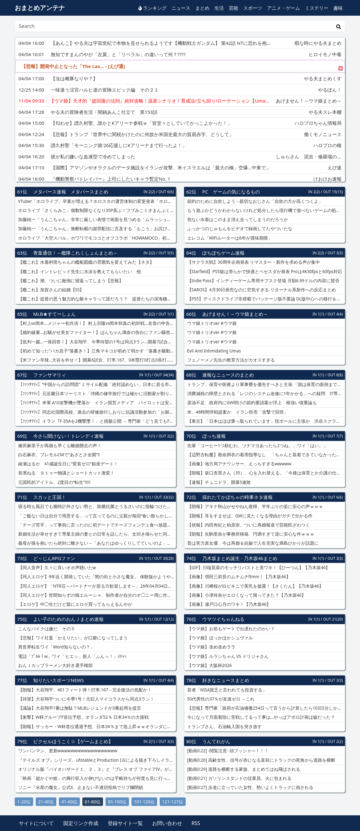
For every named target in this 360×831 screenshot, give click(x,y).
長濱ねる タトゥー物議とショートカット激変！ (66, 473)
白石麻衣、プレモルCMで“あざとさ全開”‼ (58, 455)
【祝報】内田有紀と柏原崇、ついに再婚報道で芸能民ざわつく (248, 525)
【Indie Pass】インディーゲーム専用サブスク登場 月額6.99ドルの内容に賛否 (262, 280)
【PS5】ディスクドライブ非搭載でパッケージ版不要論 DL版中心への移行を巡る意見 (265, 299)
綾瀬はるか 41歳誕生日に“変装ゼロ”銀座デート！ (67, 464)
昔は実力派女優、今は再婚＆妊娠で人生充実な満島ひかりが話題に (252, 543)
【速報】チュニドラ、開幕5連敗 (218, 482)
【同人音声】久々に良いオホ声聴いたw (56, 567)
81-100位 (117, 802)
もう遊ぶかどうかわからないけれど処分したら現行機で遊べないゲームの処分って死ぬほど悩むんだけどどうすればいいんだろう (265, 210)
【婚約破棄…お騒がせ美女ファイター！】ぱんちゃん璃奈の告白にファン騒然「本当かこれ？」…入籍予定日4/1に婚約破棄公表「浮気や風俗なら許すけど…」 (96, 332)
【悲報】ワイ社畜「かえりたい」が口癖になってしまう (72, 638)
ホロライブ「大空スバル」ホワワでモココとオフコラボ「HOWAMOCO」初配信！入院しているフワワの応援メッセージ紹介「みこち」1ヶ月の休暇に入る (96, 238)
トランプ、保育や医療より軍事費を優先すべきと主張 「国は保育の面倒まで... (263, 384)
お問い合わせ (167, 823)
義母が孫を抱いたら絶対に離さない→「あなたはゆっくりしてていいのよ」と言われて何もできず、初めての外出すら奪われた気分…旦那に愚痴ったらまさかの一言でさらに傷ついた (96, 543)
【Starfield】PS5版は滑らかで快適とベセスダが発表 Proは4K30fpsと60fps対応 (264, 271)
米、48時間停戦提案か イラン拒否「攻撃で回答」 (237, 412)
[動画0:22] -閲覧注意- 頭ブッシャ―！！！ (227, 751)
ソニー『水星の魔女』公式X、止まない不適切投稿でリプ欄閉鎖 (80, 787)
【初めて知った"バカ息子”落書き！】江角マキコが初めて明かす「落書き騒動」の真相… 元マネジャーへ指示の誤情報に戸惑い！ (96, 351)
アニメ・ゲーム (283, 8)
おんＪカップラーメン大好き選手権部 (55, 665)
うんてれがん (216, 741)
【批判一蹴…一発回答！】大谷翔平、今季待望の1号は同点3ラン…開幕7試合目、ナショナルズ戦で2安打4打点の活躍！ (96, 342)
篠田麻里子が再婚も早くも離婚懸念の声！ (59, 445)
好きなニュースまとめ (225, 680)
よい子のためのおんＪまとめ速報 (68, 619)
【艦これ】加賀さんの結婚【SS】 (50, 290)
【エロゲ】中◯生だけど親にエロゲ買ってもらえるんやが (74, 604)
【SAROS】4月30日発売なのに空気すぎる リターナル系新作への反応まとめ (261, 290)
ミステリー (316, 8)
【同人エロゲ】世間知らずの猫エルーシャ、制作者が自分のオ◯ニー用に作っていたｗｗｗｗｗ (96, 595)
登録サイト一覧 (125, 823)
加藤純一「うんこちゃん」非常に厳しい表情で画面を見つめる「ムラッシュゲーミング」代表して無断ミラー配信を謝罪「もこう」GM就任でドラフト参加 (96, 219)
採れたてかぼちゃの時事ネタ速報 (237, 497)
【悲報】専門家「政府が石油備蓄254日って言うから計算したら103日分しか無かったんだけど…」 (265, 708)
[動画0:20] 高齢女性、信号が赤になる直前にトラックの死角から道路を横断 (260, 760)
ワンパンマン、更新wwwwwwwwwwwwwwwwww (67, 751)
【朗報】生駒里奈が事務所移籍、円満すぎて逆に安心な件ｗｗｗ (250, 534)
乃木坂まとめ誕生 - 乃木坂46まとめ (239, 558)
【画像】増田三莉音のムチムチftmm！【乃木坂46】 (238, 577)
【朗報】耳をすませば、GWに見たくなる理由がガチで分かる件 (249, 516)
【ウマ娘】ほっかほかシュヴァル (219, 638)
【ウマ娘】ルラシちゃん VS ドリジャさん (227, 656)
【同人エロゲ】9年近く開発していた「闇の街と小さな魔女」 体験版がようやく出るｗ (96, 577)
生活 (219, 8)
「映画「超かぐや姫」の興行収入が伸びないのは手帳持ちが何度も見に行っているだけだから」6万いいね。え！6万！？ (96, 778)
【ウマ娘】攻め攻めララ (210, 647)
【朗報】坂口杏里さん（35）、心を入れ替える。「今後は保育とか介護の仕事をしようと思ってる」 (265, 473)
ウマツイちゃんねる (223, 619)
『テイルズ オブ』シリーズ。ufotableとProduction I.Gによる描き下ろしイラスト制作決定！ (96, 760)
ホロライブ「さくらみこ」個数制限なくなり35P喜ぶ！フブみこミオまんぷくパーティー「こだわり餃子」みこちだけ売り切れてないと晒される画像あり (96, 210)
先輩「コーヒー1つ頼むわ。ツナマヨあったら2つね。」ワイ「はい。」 (257, 445)
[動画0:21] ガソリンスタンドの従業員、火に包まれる (238, 778)
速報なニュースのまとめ (228, 375)
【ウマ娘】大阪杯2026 (209, 665)
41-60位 (69, 802)
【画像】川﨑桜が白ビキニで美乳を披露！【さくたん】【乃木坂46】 (254, 586)
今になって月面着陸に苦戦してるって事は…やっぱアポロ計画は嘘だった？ (260, 717)
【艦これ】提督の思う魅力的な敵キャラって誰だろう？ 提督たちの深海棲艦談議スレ (96, 299)
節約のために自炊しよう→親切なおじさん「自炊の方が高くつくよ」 (254, 201)
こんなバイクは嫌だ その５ (46, 629)
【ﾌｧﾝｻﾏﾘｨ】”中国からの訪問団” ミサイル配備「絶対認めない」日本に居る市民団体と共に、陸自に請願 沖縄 (96, 384)
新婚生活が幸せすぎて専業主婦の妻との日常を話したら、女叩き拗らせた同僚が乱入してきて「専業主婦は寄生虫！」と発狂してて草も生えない (96, 534)
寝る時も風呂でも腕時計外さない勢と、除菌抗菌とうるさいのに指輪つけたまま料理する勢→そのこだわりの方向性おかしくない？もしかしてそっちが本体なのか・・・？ (96, 506)
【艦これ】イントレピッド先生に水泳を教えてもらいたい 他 (79, 271)
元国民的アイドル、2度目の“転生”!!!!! (53, 482)
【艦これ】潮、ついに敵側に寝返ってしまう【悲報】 (70, 280)
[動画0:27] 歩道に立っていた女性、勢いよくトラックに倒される (249, 787)
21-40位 (46, 802)
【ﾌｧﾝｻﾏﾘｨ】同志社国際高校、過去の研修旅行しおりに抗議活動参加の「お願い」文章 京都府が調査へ (96, 412)
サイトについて (36, 823)
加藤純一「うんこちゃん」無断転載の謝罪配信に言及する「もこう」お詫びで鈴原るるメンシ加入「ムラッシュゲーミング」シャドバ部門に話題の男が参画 (96, 228)
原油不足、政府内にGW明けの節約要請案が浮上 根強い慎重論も (251, 402)
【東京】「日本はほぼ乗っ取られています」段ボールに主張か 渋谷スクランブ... (265, 421)
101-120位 (144, 802)
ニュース (181, 8)
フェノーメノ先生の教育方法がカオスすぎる (230, 360)
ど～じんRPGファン (54, 558)
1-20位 (24, 802)
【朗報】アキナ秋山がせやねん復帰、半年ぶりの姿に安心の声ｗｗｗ (254, 506)
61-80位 (93, 802)
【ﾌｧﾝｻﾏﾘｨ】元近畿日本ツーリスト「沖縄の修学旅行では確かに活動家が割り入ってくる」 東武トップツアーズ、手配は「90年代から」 (96, 393)
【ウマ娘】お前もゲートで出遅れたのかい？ (230, 629)
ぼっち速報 (214, 436)
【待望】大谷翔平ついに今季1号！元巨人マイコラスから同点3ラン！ (85, 699)
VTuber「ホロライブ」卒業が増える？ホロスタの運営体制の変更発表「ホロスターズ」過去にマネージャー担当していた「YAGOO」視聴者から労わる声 (96, 201)
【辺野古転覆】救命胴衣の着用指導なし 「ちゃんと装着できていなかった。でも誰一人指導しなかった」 (265, 455)
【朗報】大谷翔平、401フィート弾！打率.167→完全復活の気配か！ (84, 690)
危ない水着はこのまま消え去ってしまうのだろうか (237, 219)
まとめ (202, 8)
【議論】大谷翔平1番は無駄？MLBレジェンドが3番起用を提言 (79, 708)
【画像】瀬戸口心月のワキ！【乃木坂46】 (228, 604)
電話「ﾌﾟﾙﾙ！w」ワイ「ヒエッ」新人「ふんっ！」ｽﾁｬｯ (71, 656)
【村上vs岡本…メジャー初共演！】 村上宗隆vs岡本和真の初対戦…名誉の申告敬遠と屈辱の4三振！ (96, 323)
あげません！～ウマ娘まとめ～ (235, 314)
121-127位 (172, 802)
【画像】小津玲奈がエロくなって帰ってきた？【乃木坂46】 (246, 595)
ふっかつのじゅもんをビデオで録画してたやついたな (239, 228)
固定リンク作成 (80, 823)
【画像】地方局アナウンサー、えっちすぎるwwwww (238, 464)
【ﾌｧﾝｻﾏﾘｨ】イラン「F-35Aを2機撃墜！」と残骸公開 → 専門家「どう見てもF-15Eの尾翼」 (96, 421)
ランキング (152, 8)
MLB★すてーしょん (54, 314)
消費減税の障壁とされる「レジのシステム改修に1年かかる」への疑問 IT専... (263, 393)
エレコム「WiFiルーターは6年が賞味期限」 (229, 238)
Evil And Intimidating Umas (213, 351)
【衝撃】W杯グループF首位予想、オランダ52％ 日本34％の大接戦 (83, 717)
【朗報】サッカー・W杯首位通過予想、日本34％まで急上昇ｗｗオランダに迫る (96, 726)
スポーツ (252, 8)
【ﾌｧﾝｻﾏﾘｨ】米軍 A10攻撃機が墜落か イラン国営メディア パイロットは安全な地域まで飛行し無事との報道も (96, 402)
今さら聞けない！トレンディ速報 (68, 436)
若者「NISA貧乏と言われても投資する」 (226, 690)
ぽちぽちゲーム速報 (223, 253)
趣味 (338, 8)
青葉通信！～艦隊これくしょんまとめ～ (75, 253)
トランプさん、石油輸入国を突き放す (224, 726)
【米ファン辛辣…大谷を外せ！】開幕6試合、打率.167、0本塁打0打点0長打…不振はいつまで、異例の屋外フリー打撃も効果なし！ (96, 360)
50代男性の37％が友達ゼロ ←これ (220, 699)
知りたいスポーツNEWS (58, 680)
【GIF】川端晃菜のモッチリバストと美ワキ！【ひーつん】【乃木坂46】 (258, 567)
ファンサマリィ (49, 375)
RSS (196, 823)
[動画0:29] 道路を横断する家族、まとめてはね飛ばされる (243, 769)
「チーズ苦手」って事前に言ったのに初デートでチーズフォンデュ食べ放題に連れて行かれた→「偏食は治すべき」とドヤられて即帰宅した (96, 525)
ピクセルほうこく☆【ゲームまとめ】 (73, 741)
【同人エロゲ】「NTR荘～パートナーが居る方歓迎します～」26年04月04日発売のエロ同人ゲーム (96, 586)
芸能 (233, 8)
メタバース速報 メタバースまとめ (70, 191)
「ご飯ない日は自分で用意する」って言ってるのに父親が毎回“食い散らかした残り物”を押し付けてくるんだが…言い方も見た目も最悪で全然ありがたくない (96, 516)
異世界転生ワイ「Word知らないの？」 (56, 647)
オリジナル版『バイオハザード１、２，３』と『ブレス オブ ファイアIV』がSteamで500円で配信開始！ (96, 769)
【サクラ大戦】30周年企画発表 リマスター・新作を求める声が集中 (253, 262)
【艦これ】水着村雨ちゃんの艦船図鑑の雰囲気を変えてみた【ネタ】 (85, 262)
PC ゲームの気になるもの (231, 191)
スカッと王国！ (49, 497)
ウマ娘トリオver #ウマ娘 (211, 323)
